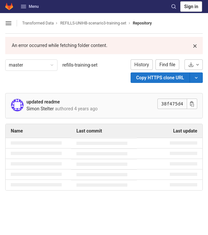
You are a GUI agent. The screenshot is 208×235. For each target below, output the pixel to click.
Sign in (191, 6)
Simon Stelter (40, 108)
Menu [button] (30, 6)
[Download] (193, 64)
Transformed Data (38, 23)
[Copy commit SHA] (192, 104)
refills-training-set (80, 65)
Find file (167, 64)
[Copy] (160, 77)
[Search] (173, 6)
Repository (142, 23)
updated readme (43, 101)
